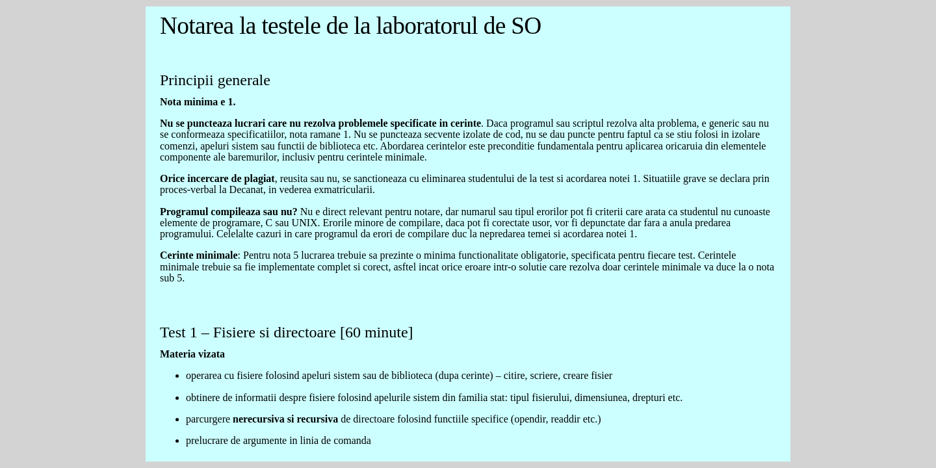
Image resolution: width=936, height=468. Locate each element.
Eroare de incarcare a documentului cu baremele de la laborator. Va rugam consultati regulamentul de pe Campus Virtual (468, 234)
